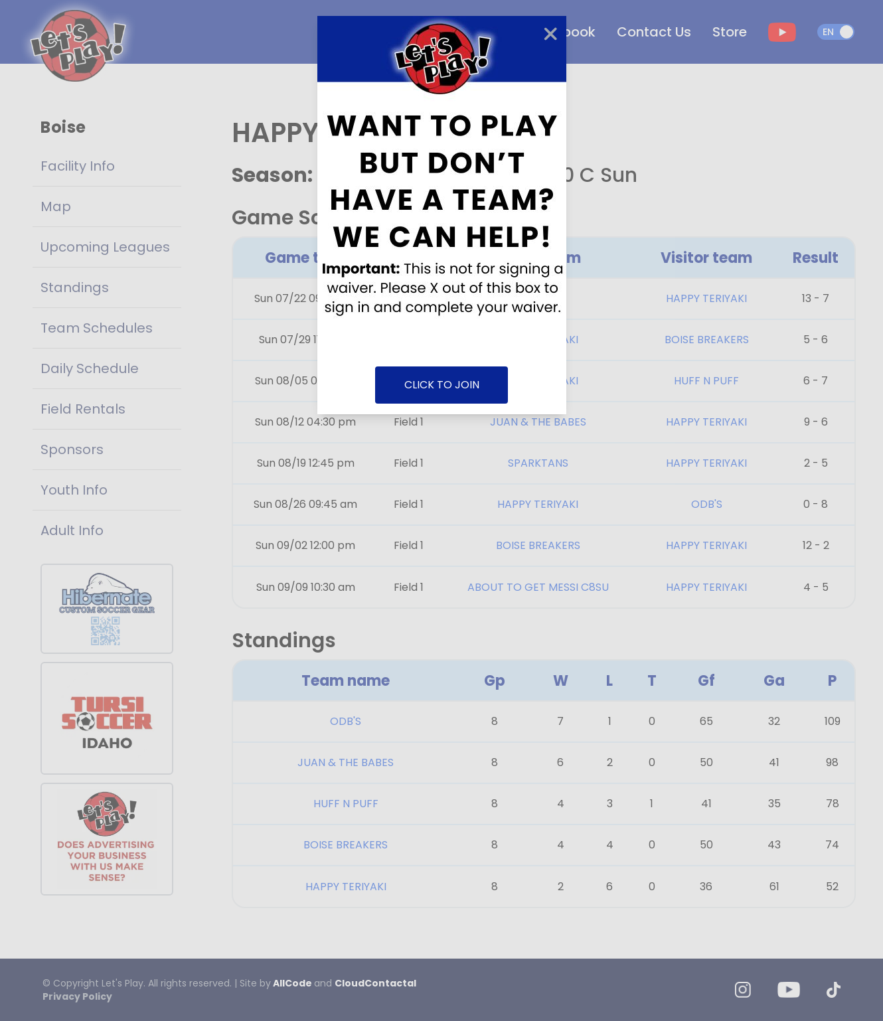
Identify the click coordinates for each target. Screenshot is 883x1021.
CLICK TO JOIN (441, 384)
